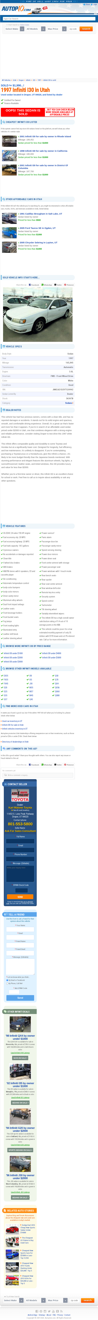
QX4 (57, 683)
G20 (5, 687)
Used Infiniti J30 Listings (20, 1191)
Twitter (58, 285)
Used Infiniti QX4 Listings (20, 1052)
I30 (30, 675)
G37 (5, 699)
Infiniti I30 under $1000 (13, 653)
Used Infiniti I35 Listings (20, 1097)
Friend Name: (20, 941)
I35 (30, 679)
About (49, 1314)
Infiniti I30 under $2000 (13, 657)
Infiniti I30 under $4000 (51, 653)
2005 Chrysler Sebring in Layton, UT (38, 242)
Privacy (60, 1314)
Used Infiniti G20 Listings (20, 1144)
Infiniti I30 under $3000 (13, 661)
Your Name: (20, 925)
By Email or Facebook (15, 980)
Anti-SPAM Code (20, 988)
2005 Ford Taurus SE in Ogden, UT (38, 228)
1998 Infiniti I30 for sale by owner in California (43, 151)
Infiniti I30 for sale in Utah (13, 724)
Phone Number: (20, 854)
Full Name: (20, 836)
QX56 (57, 687)
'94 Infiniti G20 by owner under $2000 (20, 1129)
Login (95, 4)
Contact (67, 1314)
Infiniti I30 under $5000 (51, 657)
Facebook (35, 285)
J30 (30, 683)
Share (88, 4)
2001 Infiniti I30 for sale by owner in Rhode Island (45, 136)
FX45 (6, 683)
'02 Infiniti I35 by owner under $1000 (20, 1084)
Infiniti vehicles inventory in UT (14, 728)
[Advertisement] (49, 55)
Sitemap (42, 1314)
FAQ (54, 1314)
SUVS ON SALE (20, 1058)
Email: (20, 845)
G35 (5, 695)
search (86, 28)
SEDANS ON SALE (19, 1102)
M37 (31, 691)
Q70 (56, 679)
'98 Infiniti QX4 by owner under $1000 (20, 1037)
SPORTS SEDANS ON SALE (20, 1150)
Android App (32, 1314)
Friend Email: (20, 949)
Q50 (56, 675)
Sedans (68, 403)
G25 (5, 691)
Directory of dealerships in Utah (15, 741)
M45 (31, 695)
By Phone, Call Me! (14, 983)
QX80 (57, 695)
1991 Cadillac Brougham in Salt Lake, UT (41, 213)
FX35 (6, 679)
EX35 (6, 675)
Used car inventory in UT (12, 721)
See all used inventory (21, 810)
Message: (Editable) (20, 863)
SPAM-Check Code (20, 885)
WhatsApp (48, 285)
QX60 (57, 691)
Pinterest (70, 285)
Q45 (31, 699)
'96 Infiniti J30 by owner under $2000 (20, 1176)
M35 (31, 687)
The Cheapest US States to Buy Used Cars (27, 1239)
